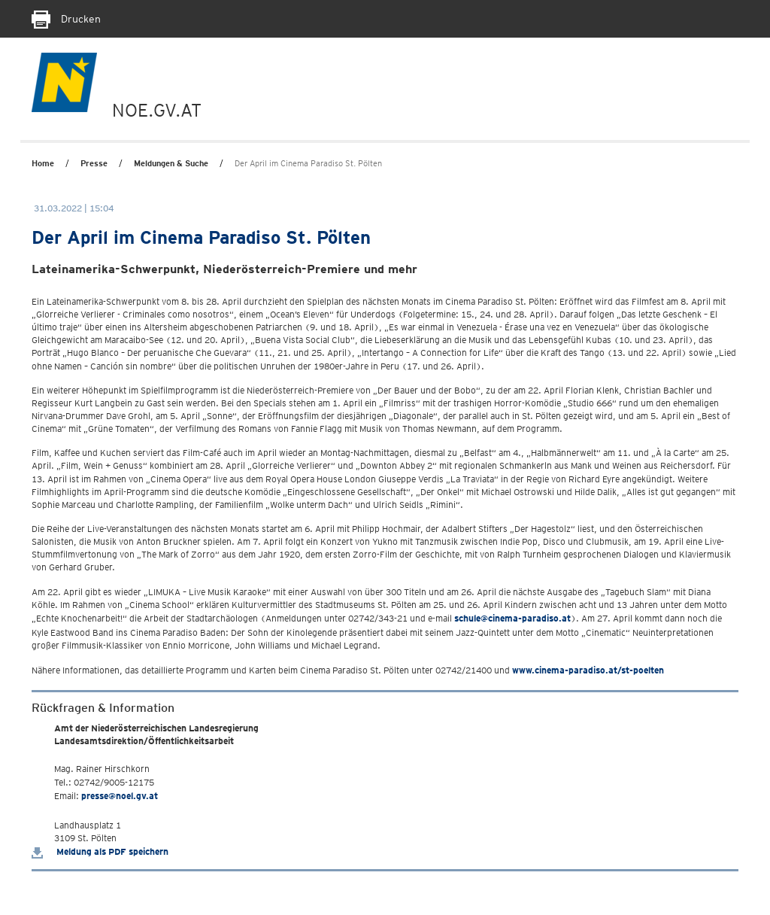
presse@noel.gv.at (119, 795)
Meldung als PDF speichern (100, 851)
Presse (94, 163)
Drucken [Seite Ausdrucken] (66, 19)
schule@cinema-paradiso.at (512, 618)
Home (43, 163)
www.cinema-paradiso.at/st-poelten (588, 670)
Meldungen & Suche (171, 163)
